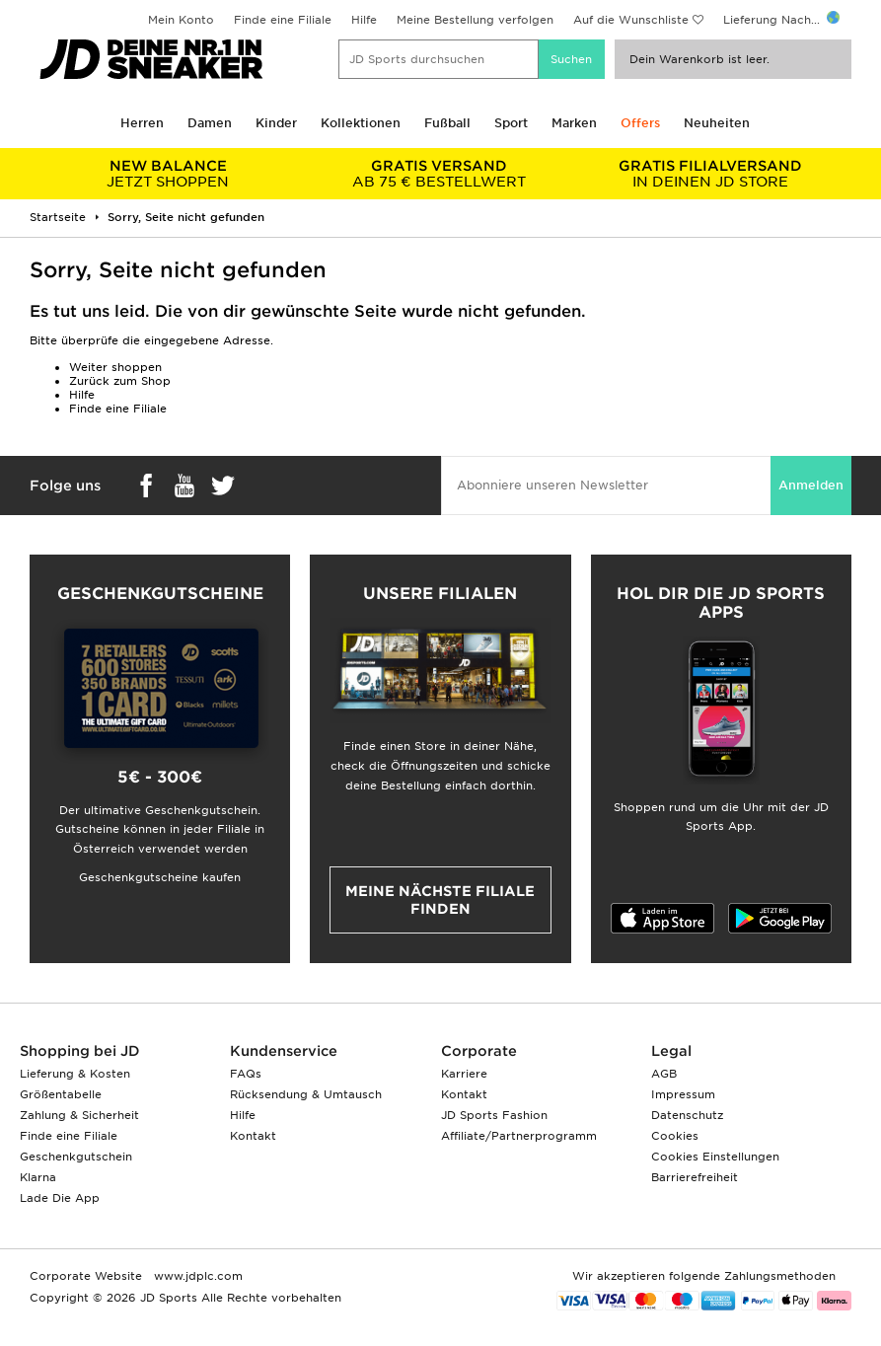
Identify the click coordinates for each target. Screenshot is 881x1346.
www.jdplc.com (196, 1276)
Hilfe (364, 20)
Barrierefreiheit (694, 1177)
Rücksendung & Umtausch (306, 1094)
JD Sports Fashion (494, 1115)
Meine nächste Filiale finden (440, 900)
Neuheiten (717, 122)
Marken (574, 122)
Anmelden (811, 485)
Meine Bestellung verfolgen (475, 20)
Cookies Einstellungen (715, 1156)
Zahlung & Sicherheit (79, 1115)
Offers (640, 122)
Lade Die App (60, 1198)
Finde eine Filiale (282, 20)
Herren (142, 122)
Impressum (683, 1094)
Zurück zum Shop (120, 381)
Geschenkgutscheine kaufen (160, 877)
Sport (511, 122)
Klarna (38, 1177)
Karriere (464, 1074)
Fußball (447, 122)
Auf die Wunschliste (631, 20)
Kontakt (253, 1136)
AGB (664, 1074)
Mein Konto (181, 20)
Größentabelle (61, 1094)
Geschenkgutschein (76, 1156)
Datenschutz (687, 1115)
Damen (209, 122)
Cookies (674, 1136)
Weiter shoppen (115, 367)
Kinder (276, 122)
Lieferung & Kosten (75, 1074)
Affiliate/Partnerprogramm (519, 1136)
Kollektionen (361, 122)
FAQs (245, 1074)
